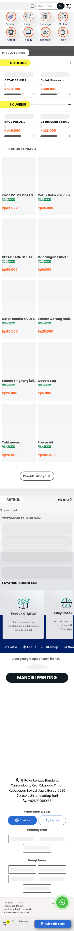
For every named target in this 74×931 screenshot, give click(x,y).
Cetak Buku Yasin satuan (53, 122)
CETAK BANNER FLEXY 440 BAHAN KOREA (17, 80)
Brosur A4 (45, 442)
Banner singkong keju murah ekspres (19, 381)
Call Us (52, 820)
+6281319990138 (37, 801)
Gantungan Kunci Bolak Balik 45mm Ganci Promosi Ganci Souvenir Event (55, 257)
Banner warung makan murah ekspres (55, 319)
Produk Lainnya (37, 476)
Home (10, 647)
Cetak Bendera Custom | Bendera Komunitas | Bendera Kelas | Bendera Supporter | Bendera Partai (54, 80)
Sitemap (49, 647)
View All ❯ (65, 500)
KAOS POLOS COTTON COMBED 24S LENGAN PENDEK (17, 122)
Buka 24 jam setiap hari (37, 795)
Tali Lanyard (12, 442)
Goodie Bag (47, 381)
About (29, 647)
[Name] (61, 6)
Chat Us (22, 820)
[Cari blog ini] (50, 6)
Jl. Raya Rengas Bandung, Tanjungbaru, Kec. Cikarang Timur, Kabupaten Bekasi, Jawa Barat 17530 (37, 785)
